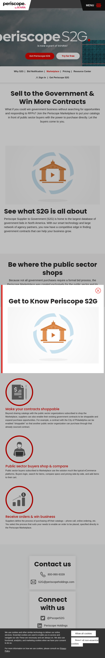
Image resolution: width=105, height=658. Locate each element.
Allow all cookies (83, 633)
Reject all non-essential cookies (85, 642)
